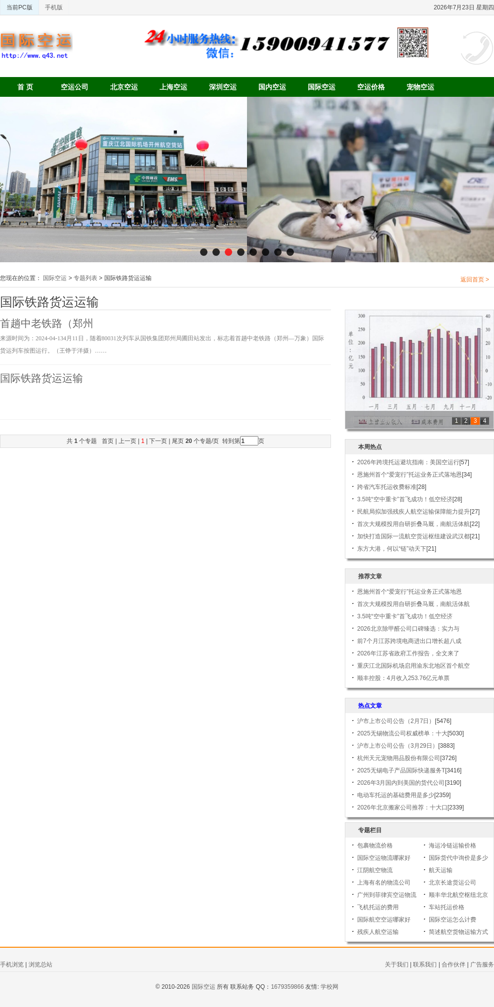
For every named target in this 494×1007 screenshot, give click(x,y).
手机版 (54, 7)
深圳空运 (223, 87)
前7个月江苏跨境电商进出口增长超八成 (409, 641)
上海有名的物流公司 (384, 882)
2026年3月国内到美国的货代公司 (401, 782)
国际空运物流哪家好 (384, 857)
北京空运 (124, 87)
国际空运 (321, 87)
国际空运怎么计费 (452, 919)
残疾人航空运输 (378, 931)
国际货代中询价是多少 (458, 857)
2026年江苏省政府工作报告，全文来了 (408, 653)
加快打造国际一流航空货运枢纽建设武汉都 (413, 536)
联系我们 (425, 964)
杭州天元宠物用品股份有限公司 (398, 758)
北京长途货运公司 (452, 882)
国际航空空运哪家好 (384, 919)
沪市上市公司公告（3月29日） (397, 745)
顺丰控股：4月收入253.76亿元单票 (403, 678)
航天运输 (441, 870)
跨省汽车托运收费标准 (386, 486)
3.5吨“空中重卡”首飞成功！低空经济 (405, 499)
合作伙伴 (453, 964)
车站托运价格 (446, 907)
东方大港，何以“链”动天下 (391, 548)
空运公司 (74, 87)
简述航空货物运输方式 (458, 931)
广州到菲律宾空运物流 (386, 894)
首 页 (25, 87)
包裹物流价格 (375, 845)
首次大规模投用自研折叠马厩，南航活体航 (413, 524)
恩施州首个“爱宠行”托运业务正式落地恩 (409, 474)
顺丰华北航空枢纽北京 (458, 894)
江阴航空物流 (375, 870)
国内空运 (272, 87)
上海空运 (173, 87)
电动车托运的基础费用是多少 (395, 795)
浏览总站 (40, 964)
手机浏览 (12, 964)
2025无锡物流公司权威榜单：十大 (402, 733)
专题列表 (85, 278)
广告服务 (482, 964)
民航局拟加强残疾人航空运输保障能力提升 (413, 511)
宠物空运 (420, 87)
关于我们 (397, 964)
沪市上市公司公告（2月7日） (396, 721)
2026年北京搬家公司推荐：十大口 (402, 807)
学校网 (329, 986)
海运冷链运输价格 (452, 845)
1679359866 (287, 986)
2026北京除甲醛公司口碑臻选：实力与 (408, 628)
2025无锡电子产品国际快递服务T (401, 770)
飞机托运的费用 (378, 907)
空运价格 (371, 87)
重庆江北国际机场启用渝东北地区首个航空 (413, 665)
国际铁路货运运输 (41, 378)
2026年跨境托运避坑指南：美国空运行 (408, 462)
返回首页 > (474, 279)
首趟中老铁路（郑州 (46, 323)
